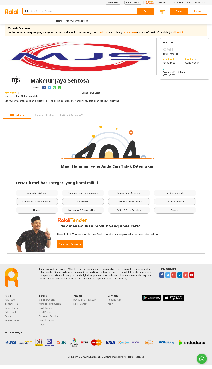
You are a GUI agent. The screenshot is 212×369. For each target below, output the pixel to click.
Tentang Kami (12, 307)
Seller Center (80, 307)
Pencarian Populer (48, 319)
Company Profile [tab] (44, 119)
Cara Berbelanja (47, 303)
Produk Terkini (46, 324)
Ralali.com (113, 2)
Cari (146, 11)
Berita (8, 319)
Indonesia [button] (200, 2)
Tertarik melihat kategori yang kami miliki (57, 186)
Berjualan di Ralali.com (84, 303)
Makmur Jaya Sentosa (77, 20)
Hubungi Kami (115, 303)
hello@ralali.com (182, 2)
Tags (41, 328)
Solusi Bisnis (11, 311)
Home (59, 20)
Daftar (179, 11)
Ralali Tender (132, 2)
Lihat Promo (45, 315)
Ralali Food (10, 315)
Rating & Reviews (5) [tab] (71, 119)
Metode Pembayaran (50, 307)
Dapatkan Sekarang (70, 247)
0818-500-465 (163, 2)
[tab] (17, 119)
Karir (110, 307)
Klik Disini (178, 35)
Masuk (197, 11)
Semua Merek (12, 324)
